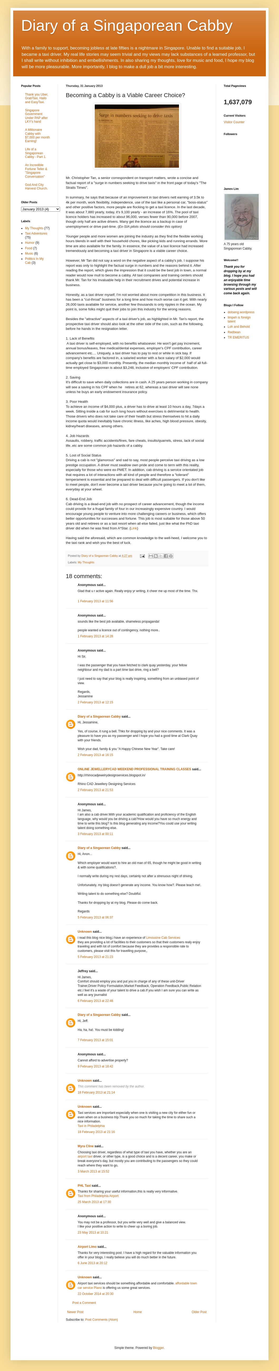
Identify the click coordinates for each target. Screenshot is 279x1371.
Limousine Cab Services (163, 938)
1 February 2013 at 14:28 (95, 636)
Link (134, 528)
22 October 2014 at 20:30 (95, 1294)
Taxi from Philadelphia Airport (98, 1196)
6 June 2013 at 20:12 (92, 1263)
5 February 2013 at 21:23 (95, 957)
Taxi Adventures (36, 233)
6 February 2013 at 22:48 (95, 1001)
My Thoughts (86, 562)
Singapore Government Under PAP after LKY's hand (36, 115)
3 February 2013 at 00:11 (95, 834)
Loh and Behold (239, 327)
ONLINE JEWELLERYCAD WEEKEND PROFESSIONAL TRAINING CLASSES (134, 769)
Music (29, 253)
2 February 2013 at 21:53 (95, 790)
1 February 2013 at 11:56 (95, 601)
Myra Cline (86, 1146)
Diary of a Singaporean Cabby (127, 25)
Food (28, 248)
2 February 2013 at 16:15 (95, 755)
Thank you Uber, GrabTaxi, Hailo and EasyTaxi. (36, 98)
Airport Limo (87, 1247)
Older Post (199, 1312)
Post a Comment (84, 1303)
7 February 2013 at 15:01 (95, 1040)
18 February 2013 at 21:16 (96, 1132)
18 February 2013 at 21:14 (96, 1092)
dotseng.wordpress (241, 312)
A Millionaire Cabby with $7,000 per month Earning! (37, 135)
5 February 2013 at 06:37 (95, 917)
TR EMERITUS (238, 337)
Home (137, 1312)
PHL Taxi (84, 1186)
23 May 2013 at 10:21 (93, 1232)
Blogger (158, 1348)
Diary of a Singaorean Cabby (99, 716)
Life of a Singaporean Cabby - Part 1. (35, 153)
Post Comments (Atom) (101, 1320)
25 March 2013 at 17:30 (94, 1202)
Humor (29, 243)
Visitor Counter (234, 122)
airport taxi (85, 1156)
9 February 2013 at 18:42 (95, 1066)
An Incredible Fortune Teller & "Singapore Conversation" (36, 170)
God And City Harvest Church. (36, 186)
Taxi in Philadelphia (91, 1126)
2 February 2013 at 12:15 (95, 702)
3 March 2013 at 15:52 (93, 1171)
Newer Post (75, 1312)
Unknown (85, 931)
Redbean (234, 332)
